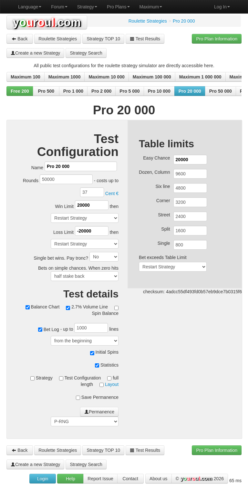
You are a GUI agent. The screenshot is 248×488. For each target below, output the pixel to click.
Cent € (112, 193)
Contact (130, 478)
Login (42, 478)
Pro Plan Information (216, 38)
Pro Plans (118, 6)
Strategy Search (86, 53)
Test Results (145, 38)
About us (158, 478)
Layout (112, 384)
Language (29, 6)
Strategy (87, 6)
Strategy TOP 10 (103, 38)
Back (19, 38)
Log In (222, 6)
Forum (59, 6)
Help (70, 478)
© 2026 (200, 479)
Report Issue (100, 478)
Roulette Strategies (57, 38)
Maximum (151, 6)
